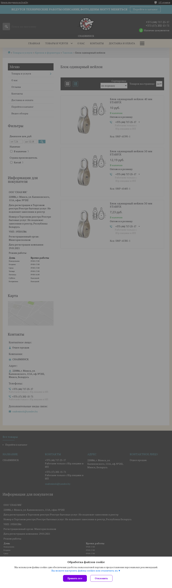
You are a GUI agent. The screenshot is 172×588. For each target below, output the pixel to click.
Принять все (75, 578)
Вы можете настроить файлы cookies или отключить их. (84, 570)
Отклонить (101, 578)
